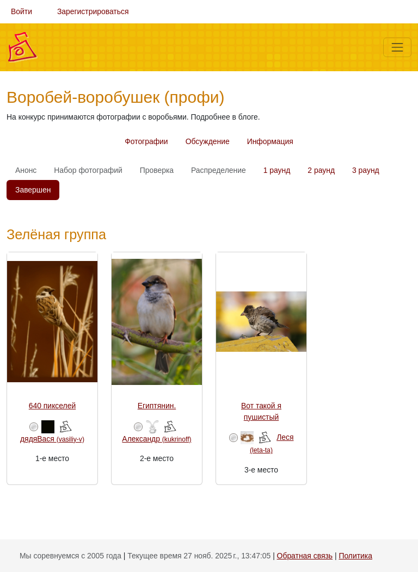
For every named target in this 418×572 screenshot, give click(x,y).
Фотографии (146, 141)
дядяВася (52, 438)
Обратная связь (305, 555)
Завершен (33, 189)
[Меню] (397, 47)
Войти (21, 11)
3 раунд (365, 170)
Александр (156, 438)
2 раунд (321, 170)
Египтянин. (157, 405)
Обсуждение (208, 141)
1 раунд (277, 170)
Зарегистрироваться (93, 11)
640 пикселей (52, 405)
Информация (270, 141)
